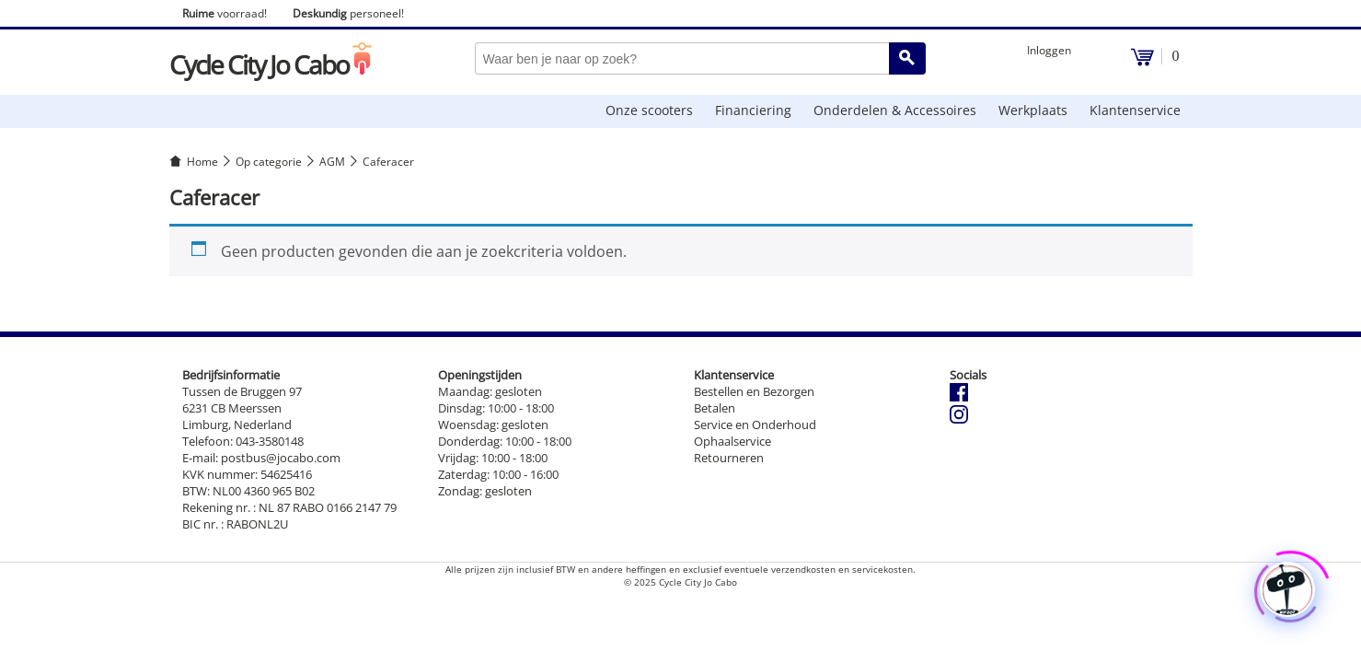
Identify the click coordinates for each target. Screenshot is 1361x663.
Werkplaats (1032, 110)
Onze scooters (649, 110)
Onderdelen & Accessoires (894, 110)
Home (202, 161)
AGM (332, 161)
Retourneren (729, 457)
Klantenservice (1135, 110)
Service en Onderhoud (755, 424)
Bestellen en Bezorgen (754, 391)
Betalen (714, 408)
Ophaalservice (732, 441)
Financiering (753, 110)
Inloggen (1049, 50)
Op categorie (269, 161)
